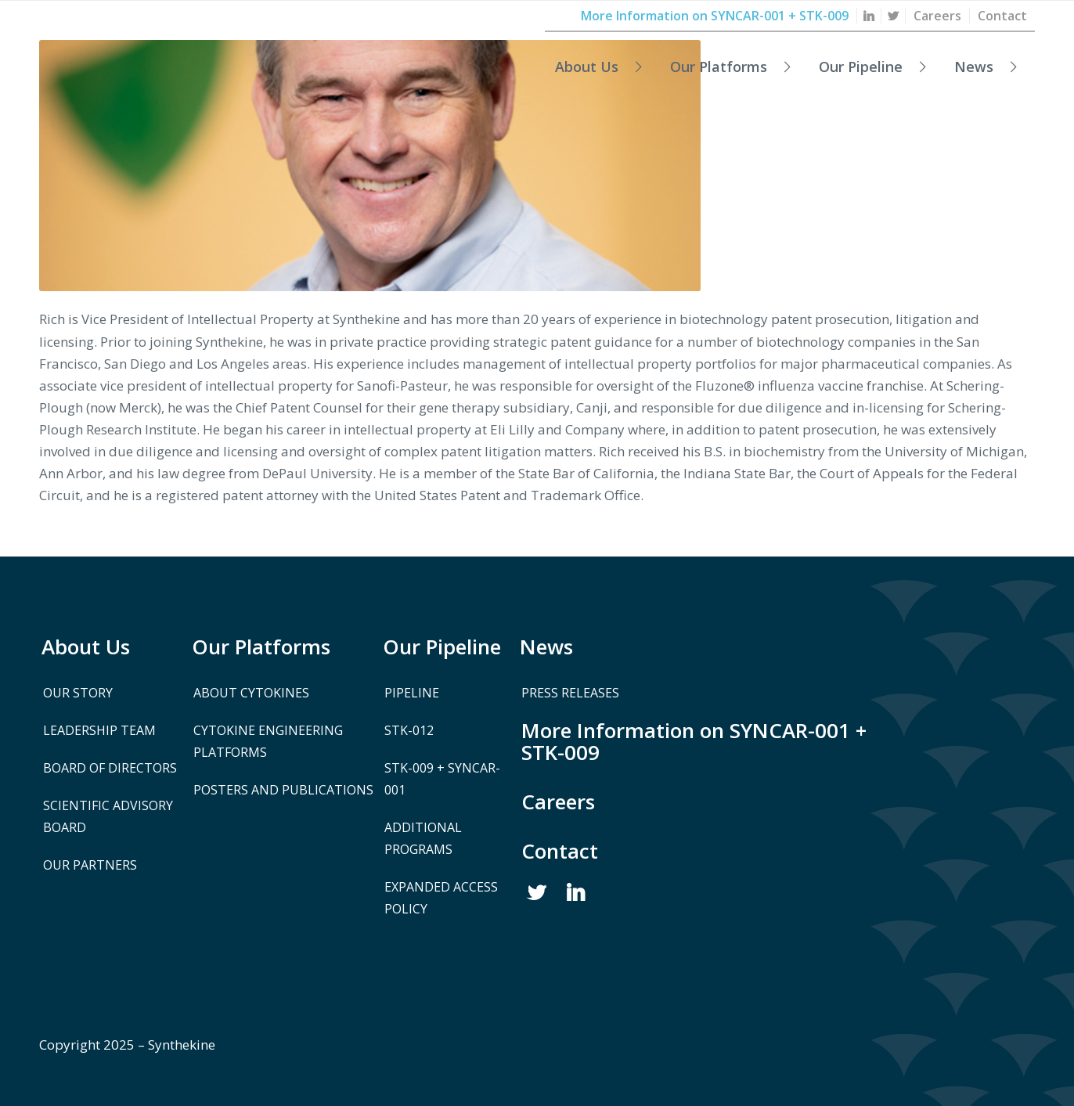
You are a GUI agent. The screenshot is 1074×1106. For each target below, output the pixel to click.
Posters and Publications (283, 789)
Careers (558, 801)
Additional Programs (423, 838)
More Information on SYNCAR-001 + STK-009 (694, 741)
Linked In (576, 893)
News (546, 646)
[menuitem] (869, 15)
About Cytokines (251, 692)
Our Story (78, 692)
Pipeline (411, 692)
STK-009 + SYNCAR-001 (442, 778)
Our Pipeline (442, 646)
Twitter (537, 893)
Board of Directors (110, 767)
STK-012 (409, 730)
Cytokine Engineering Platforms (268, 741)
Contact (559, 851)
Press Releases (570, 692)
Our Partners (90, 865)
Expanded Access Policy (441, 897)
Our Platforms (261, 646)
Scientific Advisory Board (108, 816)
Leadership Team (99, 730)
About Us (85, 646)
